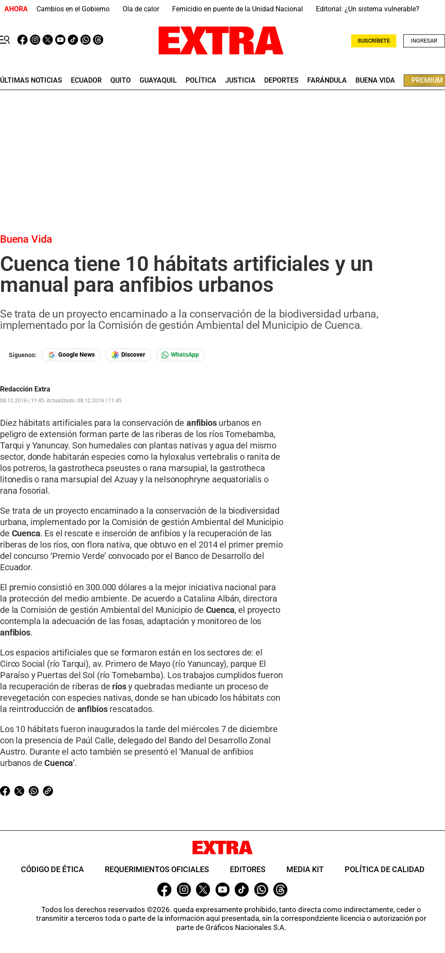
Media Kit (305, 869)
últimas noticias (31, 80)
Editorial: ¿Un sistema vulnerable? (367, 9)
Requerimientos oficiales (157, 869)
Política (201, 80)
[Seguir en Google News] (71, 354)
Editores (248, 869)
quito (120, 80)
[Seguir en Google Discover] (128, 354)
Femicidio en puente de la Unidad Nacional (237, 9)
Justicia (240, 80)
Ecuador (86, 80)
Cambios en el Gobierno (73, 9)
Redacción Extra (25, 389)
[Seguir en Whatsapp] (180, 354)
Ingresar (424, 40)
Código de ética (52, 869)
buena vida (375, 80)
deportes (281, 80)
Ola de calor (141, 9)
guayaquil (158, 80)
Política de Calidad (385, 869)
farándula (327, 80)
